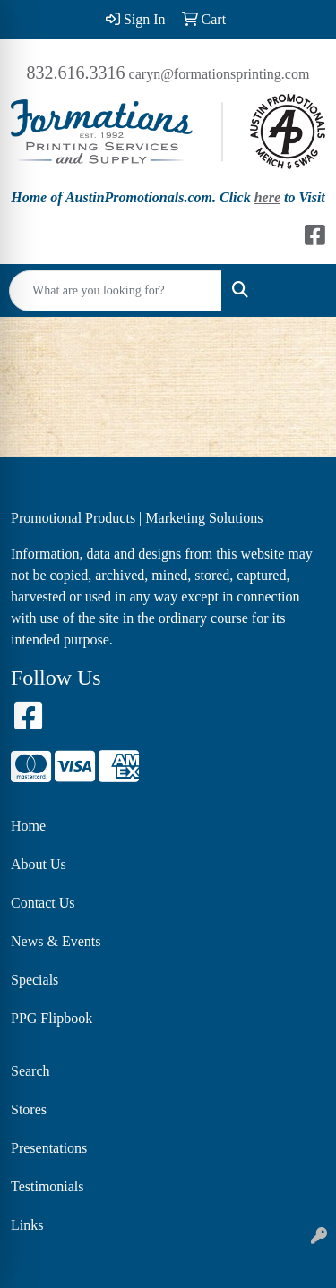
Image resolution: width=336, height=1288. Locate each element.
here (267, 197)
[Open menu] (300, 291)
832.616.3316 (76, 72)
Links (27, 1225)
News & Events (55, 941)
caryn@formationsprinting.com (219, 73)
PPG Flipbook (51, 1018)
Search (30, 1071)
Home (28, 825)
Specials (34, 979)
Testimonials (47, 1186)
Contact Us (43, 902)
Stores (29, 1109)
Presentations (49, 1148)
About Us (38, 864)
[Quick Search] (115, 290)
